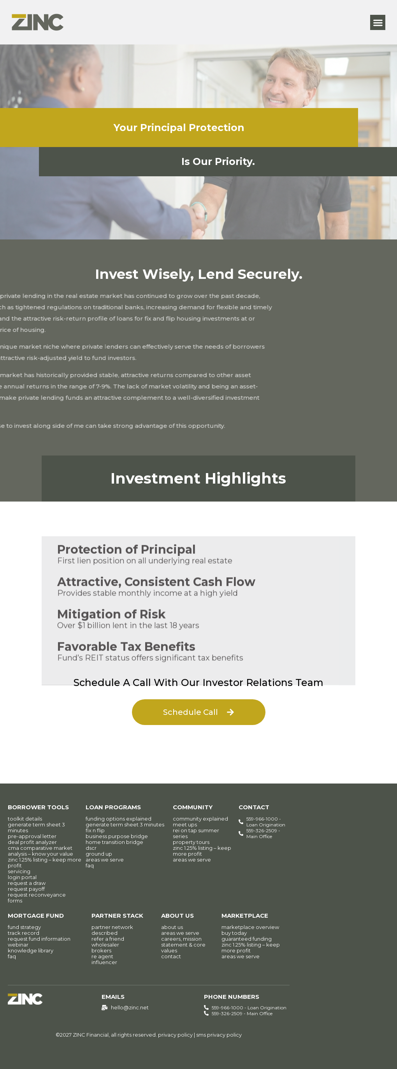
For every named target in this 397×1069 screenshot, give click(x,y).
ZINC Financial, (91, 1035)
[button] (377, 22)
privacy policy (175, 1035)
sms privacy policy (219, 1035)
